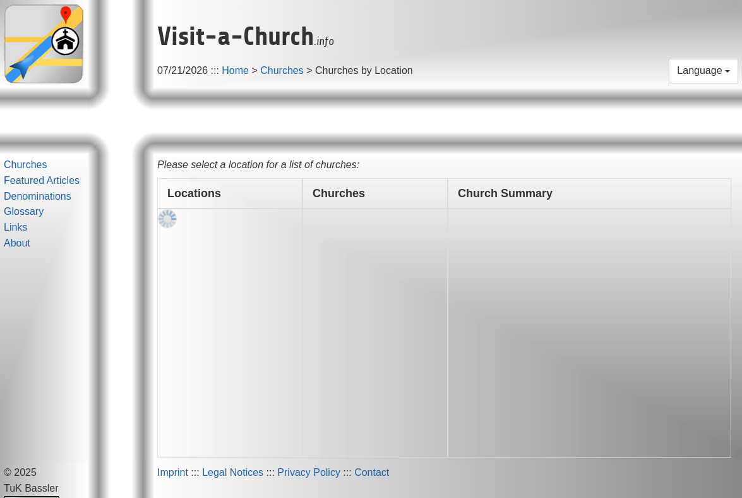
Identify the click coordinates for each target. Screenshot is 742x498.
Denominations (37, 196)
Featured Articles (42, 180)
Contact (371, 472)
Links (15, 227)
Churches (281, 70)
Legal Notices (232, 472)
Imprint (172, 472)
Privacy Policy (308, 472)
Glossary (24, 211)
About (17, 243)
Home (235, 70)
